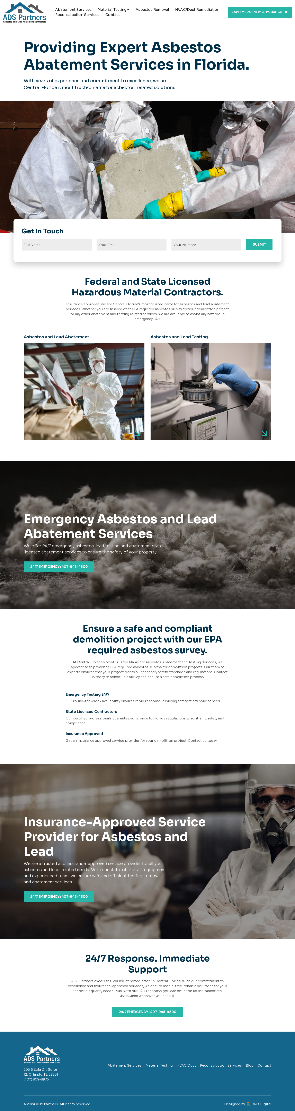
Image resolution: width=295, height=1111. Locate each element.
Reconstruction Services (77, 15)
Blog (249, 1065)
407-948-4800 (260, 12)
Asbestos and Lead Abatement (56, 337)
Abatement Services (73, 10)
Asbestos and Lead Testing (179, 337)
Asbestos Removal (152, 10)
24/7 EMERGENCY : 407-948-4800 (59, 567)
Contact (112, 15)
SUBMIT (259, 244)
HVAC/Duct (186, 1065)
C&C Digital (261, 1104)
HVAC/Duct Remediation (197, 10)
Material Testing (113, 10)
